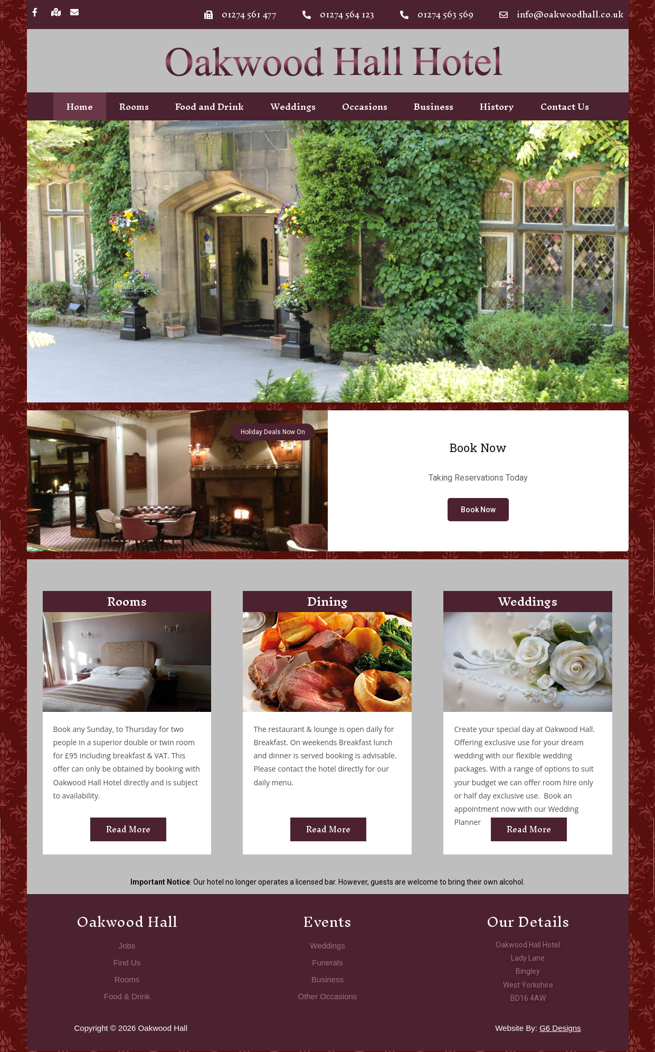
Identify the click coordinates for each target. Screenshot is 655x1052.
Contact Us (564, 107)
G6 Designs (560, 1029)
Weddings (293, 107)
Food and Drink (209, 107)
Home (80, 107)
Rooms (134, 107)
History (497, 107)
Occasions (364, 107)
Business (433, 107)
